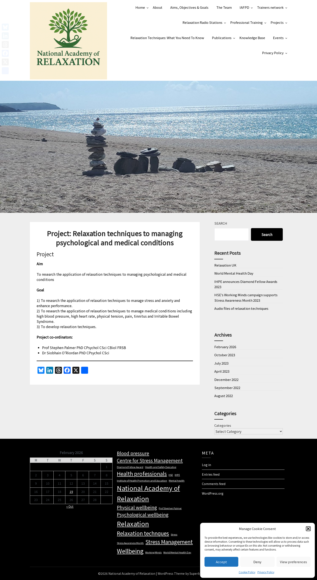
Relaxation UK (225, 265)
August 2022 (223, 395)
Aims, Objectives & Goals (189, 7)
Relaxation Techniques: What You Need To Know (167, 37)
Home (140, 7)
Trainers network (270, 7)
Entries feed (211, 474)
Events (278, 37)
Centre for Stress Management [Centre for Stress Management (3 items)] (150, 460)
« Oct (69, 506)
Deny (257, 561)
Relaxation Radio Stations (202, 22)
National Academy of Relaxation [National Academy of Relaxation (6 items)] (148, 493)
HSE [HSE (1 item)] (171, 475)
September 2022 (227, 387)
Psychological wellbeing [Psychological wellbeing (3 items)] (143, 514)
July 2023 (221, 363)
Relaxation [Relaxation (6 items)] (133, 523)
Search (220, 223)
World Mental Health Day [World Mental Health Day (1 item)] (177, 552)
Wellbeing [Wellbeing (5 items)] (130, 551)
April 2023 (221, 371)
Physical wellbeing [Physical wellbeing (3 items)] (137, 507)
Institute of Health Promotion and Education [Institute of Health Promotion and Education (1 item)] (142, 480)
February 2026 (225, 346)
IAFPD (244, 7)
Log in (206, 465)
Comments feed (213, 484)
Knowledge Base (252, 37)
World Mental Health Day (233, 273)
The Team (224, 7)
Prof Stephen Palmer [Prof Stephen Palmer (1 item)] (170, 508)
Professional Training (246, 22)
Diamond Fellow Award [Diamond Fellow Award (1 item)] (130, 467)
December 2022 (226, 379)
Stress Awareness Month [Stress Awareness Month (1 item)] (130, 543)
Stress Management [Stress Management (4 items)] (169, 542)
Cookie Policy (247, 572)
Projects (277, 22)
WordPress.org (212, 493)
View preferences (293, 561)
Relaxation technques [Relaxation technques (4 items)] (143, 533)
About (157, 7)
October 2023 (224, 355)
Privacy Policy (265, 572)
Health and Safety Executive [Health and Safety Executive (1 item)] (160, 467)
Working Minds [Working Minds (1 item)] (153, 552)
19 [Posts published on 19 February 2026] (71, 491)
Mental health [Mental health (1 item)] (176, 480)
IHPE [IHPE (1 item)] (177, 475)
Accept (221, 561)
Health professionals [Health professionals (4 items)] (142, 473)
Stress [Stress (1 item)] (174, 534)
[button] (308, 529)
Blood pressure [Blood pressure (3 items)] (133, 453)
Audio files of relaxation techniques (241, 308)
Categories (222, 425)
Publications (222, 37)
